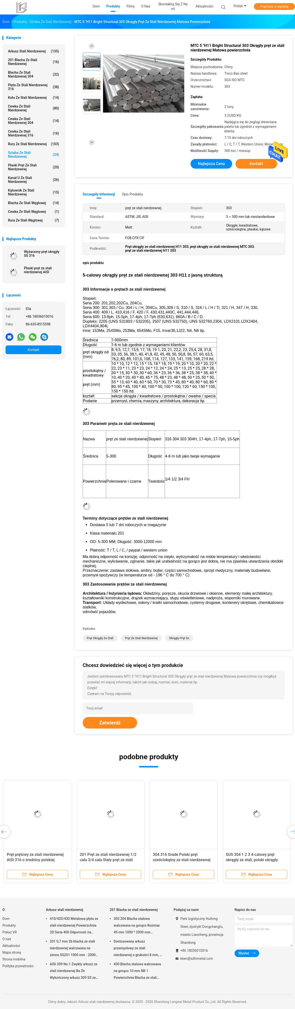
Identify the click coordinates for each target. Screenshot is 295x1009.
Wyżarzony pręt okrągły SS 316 (41, 254)
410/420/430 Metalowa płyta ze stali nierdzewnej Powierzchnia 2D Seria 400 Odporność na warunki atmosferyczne (74, 926)
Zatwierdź (110, 723)
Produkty (9, 925)
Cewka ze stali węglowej (33, 211)
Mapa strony (11, 952)
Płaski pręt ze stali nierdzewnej (33, 167)
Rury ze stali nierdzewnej (33, 144)
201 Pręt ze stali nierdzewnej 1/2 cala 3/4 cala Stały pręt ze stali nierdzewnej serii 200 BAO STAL (108, 859)
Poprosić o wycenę (274, 6)
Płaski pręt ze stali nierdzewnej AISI (38, 270)
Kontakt (33, 350)
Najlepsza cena (211, 163)
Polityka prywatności (18, 966)
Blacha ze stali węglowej (33, 202)
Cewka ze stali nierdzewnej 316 (33, 133)
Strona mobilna (13, 959)
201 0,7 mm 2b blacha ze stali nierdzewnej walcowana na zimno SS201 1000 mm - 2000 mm (73, 948)
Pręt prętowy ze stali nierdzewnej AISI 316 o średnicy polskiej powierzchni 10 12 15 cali (35, 859)
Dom (5, 919)
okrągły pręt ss (179, 638)
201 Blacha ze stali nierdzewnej (33, 62)
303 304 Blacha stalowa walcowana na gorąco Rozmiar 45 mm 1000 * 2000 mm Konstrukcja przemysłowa (137, 926)
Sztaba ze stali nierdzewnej (33, 154)
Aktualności (11, 946)
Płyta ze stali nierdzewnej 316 (33, 87)
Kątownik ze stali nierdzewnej (33, 192)
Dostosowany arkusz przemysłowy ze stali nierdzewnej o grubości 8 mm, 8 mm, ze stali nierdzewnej (138, 948)
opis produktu (132, 194)
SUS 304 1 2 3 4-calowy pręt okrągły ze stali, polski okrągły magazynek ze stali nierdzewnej (253, 859)
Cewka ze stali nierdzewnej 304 (33, 121)
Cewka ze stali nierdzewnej (33, 108)
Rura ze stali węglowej (33, 220)
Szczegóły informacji (99, 194)
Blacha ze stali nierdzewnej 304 (33, 74)
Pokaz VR (9, 932)
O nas (6, 939)
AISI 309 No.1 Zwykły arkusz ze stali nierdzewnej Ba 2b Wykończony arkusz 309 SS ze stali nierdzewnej (73, 971)
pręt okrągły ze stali (100, 638)
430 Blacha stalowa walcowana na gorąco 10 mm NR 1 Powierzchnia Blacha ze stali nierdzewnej (137, 971)
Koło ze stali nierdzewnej (33, 97)
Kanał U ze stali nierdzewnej (33, 180)
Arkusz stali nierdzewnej (33, 51)
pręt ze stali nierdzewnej (141, 638)
